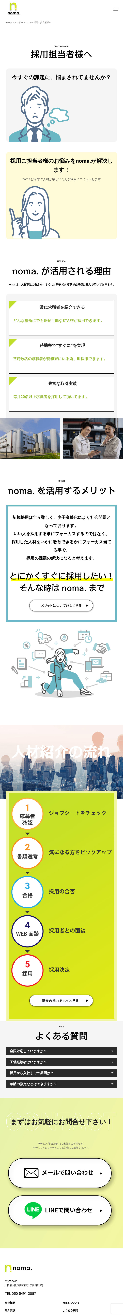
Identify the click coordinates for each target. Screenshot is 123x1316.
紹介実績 (10, 1310)
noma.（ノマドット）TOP (19, 22)
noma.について (71, 1302)
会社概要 (10, 1302)
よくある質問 (70, 1310)
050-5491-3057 (24, 1293)
